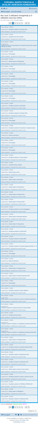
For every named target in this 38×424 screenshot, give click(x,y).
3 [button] (17, 23)
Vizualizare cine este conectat (16, 36)
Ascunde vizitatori (18, 20)
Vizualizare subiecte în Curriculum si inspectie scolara (22, 127)
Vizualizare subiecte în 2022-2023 (17, 105)
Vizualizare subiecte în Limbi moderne (18, 157)
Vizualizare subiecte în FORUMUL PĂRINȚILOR (21, 384)
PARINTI (24, 404)
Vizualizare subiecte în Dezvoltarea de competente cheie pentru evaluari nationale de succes (19, 46)
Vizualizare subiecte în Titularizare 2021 (18, 361)
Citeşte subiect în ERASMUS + (16, 391)
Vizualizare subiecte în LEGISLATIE (17, 231)
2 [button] (15, 23)
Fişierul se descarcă (14, 135)
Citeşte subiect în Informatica (16, 179)
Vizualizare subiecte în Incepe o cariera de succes (21, 376)
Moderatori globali (17, 404)
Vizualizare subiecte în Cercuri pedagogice (19, 209)
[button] (9, 23)
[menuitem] (5, 8)
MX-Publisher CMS (24, 420)
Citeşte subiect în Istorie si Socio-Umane (19, 369)
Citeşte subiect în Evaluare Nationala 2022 (19, 275)
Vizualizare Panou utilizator (15, 164)
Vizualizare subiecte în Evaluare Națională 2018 (20, 347)
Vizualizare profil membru (15, 315)
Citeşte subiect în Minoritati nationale (18, 216)
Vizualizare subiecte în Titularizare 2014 (18, 398)
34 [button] (26, 23)
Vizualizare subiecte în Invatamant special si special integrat (16, 307)
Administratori (8, 404)
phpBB (13, 418)
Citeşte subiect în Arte (14, 172)
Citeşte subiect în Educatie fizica (17, 194)
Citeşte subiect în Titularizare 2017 (17, 268)
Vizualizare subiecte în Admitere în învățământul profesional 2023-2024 (18, 323)
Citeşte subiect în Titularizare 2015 (17, 339)
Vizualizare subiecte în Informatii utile (18, 29)
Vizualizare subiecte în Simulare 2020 (18, 113)
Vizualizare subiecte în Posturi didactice (18, 290)
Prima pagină (12, 54)
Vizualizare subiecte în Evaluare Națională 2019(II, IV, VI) (23, 246)
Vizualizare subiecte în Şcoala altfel (17, 238)
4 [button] (19, 23)
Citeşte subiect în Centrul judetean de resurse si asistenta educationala (18, 299)
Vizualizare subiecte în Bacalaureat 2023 (19, 354)
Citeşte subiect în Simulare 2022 (17, 201)
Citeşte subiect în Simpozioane (16, 61)
